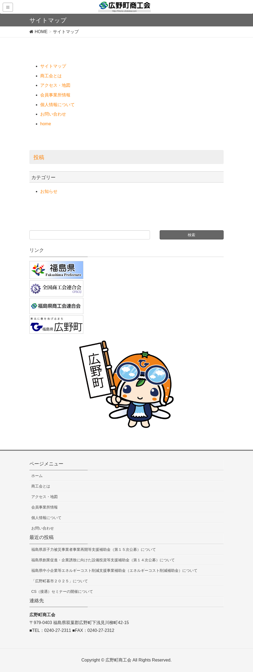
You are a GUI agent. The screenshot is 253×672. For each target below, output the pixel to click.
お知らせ (48, 191)
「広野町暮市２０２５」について (59, 581)
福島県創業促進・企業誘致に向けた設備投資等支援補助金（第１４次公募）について (103, 560)
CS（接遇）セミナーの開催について (62, 591)
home (45, 123)
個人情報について (57, 104)
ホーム (37, 475)
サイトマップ (53, 66)
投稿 (38, 157)
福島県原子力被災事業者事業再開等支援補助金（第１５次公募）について (93, 549)
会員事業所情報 (55, 95)
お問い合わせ (53, 114)
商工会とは (51, 76)
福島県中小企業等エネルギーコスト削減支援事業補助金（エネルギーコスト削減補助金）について (114, 570)
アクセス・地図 (55, 85)
